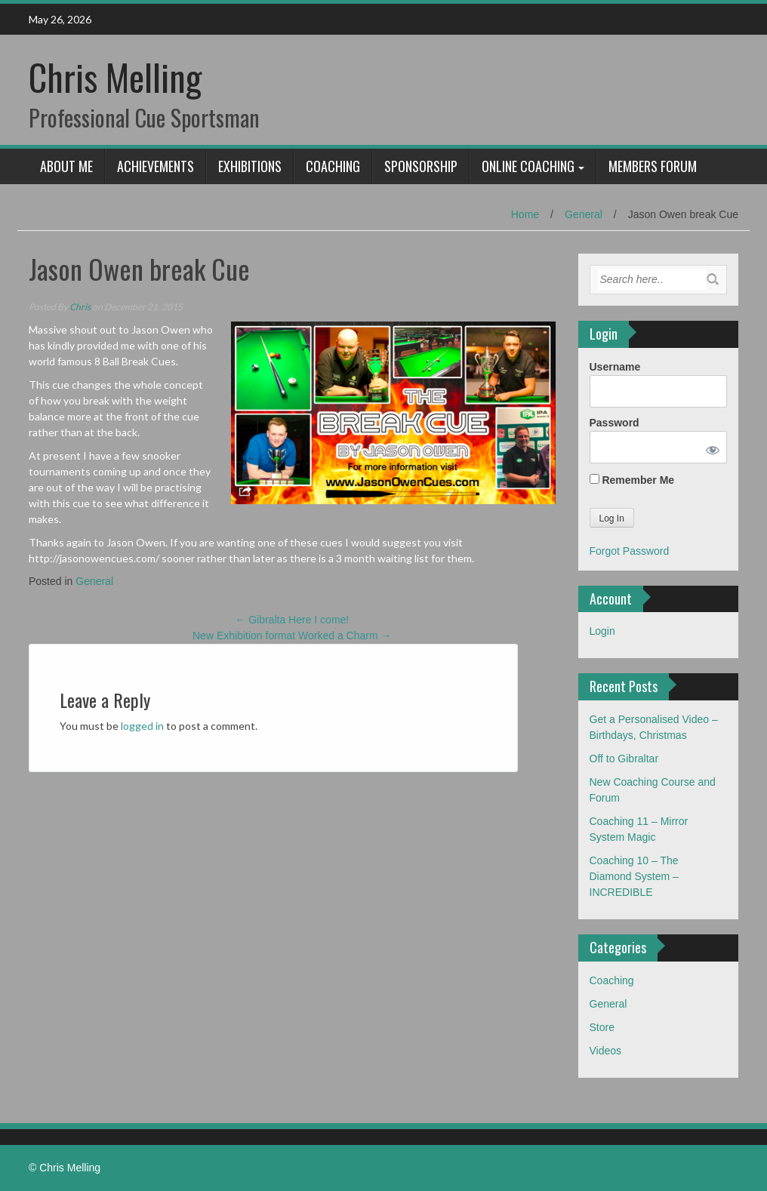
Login (602, 631)
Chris (80, 306)
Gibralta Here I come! (292, 620)
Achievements (155, 166)
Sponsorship (420, 166)
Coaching (333, 166)
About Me (66, 166)
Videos (606, 1051)
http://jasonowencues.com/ (94, 558)
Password (614, 423)
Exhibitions (250, 166)
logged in (142, 725)
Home (525, 214)
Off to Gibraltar (624, 758)
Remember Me (632, 480)
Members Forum (652, 166)
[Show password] (709, 447)
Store (602, 1027)
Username (615, 367)
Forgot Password (630, 551)
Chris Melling (115, 76)
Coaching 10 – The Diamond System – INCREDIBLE (634, 876)
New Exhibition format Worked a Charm (292, 635)
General (583, 214)
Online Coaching (528, 166)
